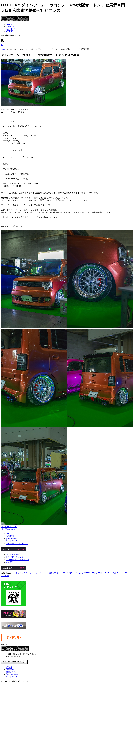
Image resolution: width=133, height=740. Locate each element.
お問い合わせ (12, 538)
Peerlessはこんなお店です (17, 544)
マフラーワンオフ (92, 573)
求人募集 (10, 562)
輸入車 (53, 573)
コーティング (106, 573)
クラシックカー (28, 573)
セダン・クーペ (43, 573)
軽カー (59, 573)
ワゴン (66, 573)
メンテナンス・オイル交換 (17, 560)
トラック (17, 573)
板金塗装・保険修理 (15, 557)
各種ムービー (118, 573)
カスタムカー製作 (14, 554)
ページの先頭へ (8, 529)
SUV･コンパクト (76, 573)
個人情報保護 (12, 674)
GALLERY (10, 29)
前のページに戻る (9, 527)
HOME (9, 24)
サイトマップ (12, 541)
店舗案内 (10, 26)
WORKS (9, 31)
